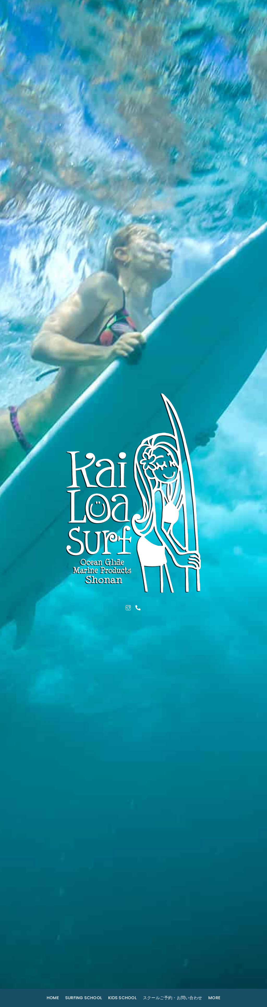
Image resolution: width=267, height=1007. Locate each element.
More (214, 998)
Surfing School (83, 998)
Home (53, 998)
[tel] (138, 607)
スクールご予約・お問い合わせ (172, 998)
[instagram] (128, 607)
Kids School (122, 998)
